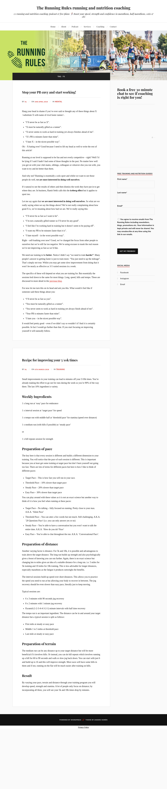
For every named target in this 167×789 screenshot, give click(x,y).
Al (26, 109)
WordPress (76, 734)
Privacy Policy (83, 742)
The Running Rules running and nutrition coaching (83, 7)
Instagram (124, 278)
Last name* (122, 192)
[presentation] (136, 243)
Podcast (75, 26)
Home (53, 26)
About (63, 26)
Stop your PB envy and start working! (57, 95)
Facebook (124, 272)
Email (122, 284)
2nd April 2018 (42, 109)
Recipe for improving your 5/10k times (55, 369)
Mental (59, 109)
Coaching (100, 26)
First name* (122, 179)
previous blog (56, 288)
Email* (120, 206)
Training (61, 384)
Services (87, 26)
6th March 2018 (42, 384)
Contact (113, 26)
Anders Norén (101, 734)
